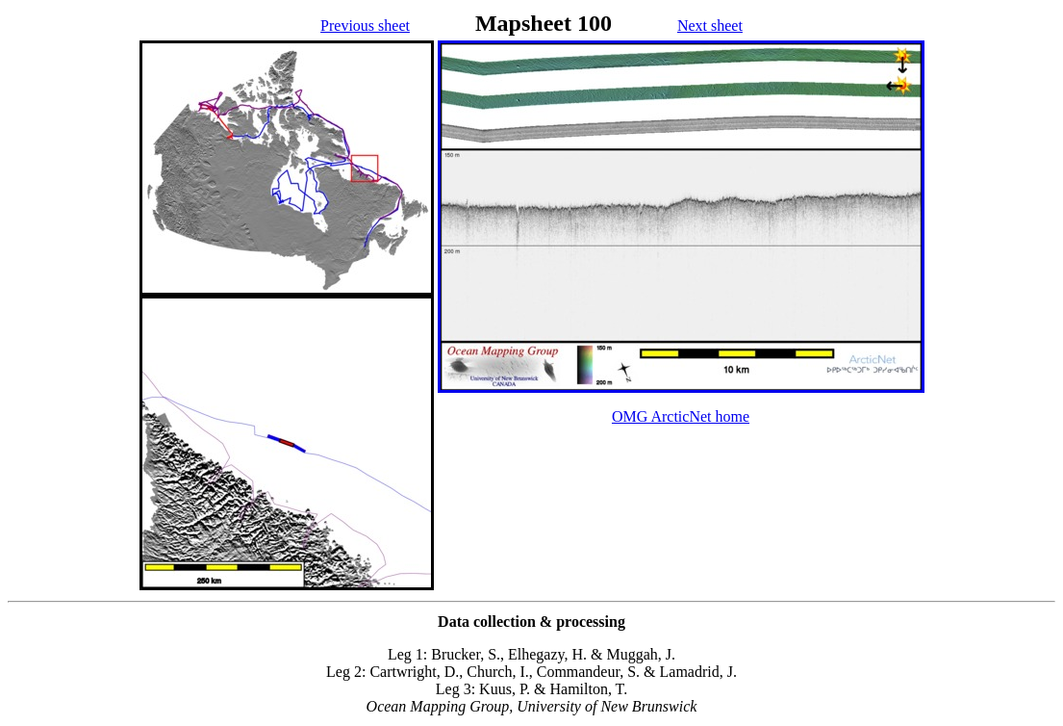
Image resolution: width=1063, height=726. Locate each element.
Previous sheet (365, 25)
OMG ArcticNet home (680, 416)
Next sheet (710, 25)
